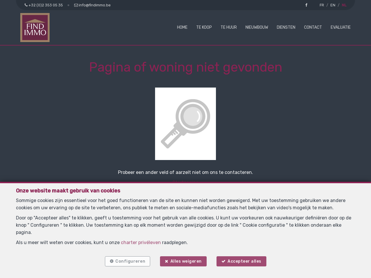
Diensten (286, 27)
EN (332, 5)
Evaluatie (341, 27)
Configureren (130, 261)
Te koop (204, 27)
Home (182, 27)
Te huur (229, 27)
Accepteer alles (244, 261)
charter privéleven (141, 242)
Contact (313, 27)
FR (322, 5)
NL (344, 5)
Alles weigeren (186, 261)
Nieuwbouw (256, 27)
